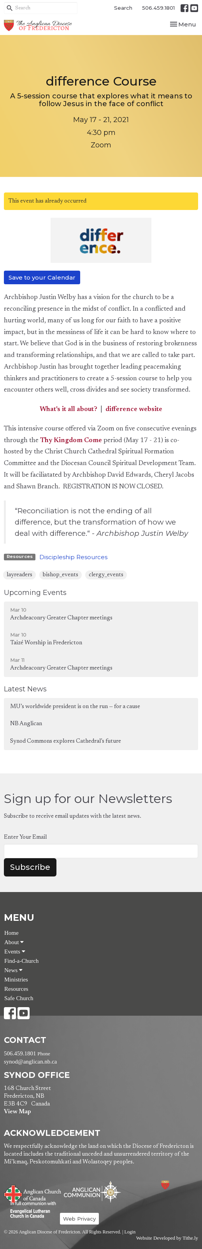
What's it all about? (68, 409)
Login (129, 1232)
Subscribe (30, 867)
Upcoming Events (35, 592)
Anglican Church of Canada (33, 1193)
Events (14, 951)
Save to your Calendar (42, 277)
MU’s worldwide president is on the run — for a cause (75, 707)
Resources (16, 989)
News (13, 970)
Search (123, 8)
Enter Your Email (25, 837)
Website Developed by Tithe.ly (167, 1238)
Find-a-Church (21, 961)
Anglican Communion (92, 1192)
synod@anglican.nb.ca (30, 1061)
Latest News (25, 689)
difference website (133, 409)
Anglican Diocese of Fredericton (175, 1185)
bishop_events (60, 575)
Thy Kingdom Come (71, 440)
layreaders (19, 575)
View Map (17, 1112)
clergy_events (106, 575)
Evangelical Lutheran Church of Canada (30, 1210)
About (14, 942)
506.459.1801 (158, 8)
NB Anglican (26, 724)
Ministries (16, 979)
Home (11, 933)
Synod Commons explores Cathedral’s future (65, 741)
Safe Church (18, 998)
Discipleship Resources (73, 557)
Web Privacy (79, 1219)
